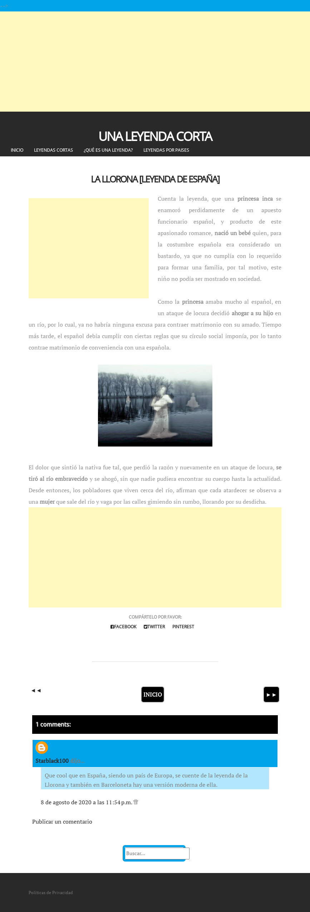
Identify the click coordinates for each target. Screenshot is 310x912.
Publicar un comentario (62, 821)
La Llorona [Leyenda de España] (155, 179)
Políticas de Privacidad (51, 892)
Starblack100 (52, 761)
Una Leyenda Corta (155, 136)
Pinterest (183, 627)
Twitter (154, 627)
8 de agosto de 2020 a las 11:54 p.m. (87, 802)
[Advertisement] (155, 61)
